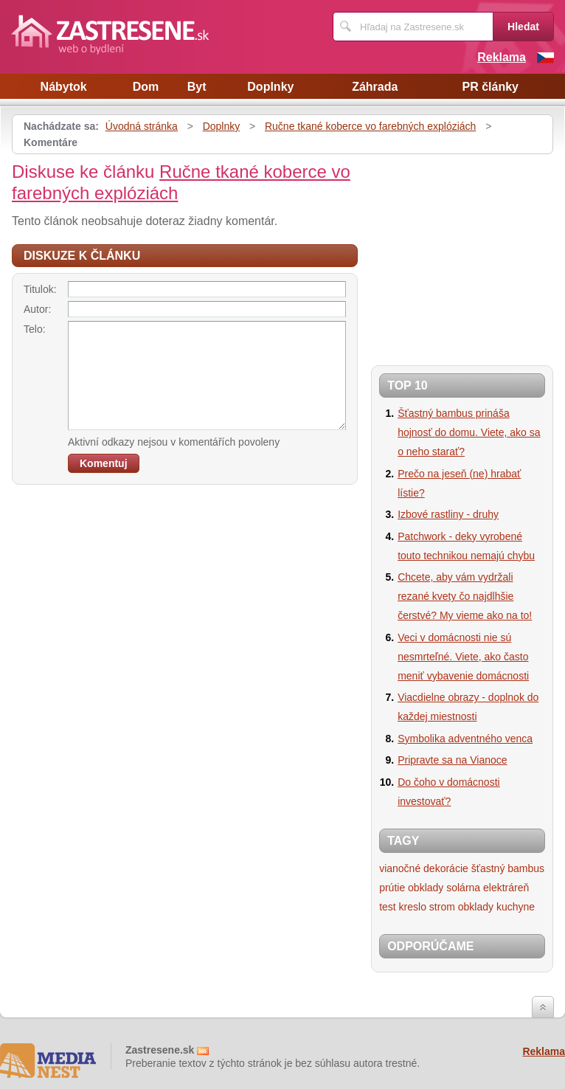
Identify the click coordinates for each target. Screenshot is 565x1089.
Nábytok (64, 86)
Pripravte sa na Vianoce (452, 760)
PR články (490, 86)
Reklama (501, 57)
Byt (197, 86)
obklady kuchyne (496, 907)
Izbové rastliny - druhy (448, 514)
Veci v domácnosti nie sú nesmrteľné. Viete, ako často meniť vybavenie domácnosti (463, 657)
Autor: (37, 309)
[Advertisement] (467, 254)
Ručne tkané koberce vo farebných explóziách (370, 126)
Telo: (35, 329)
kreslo (412, 907)
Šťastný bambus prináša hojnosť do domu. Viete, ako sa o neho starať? (469, 432)
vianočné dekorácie (423, 868)
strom (442, 907)
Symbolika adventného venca (465, 738)
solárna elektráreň (487, 887)
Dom (146, 86)
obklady (425, 887)
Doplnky (270, 86)
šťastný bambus (507, 868)
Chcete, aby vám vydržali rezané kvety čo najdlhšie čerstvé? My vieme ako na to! (465, 596)
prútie (392, 887)
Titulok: (40, 289)
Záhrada (375, 86)
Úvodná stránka (141, 126)
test (387, 907)
